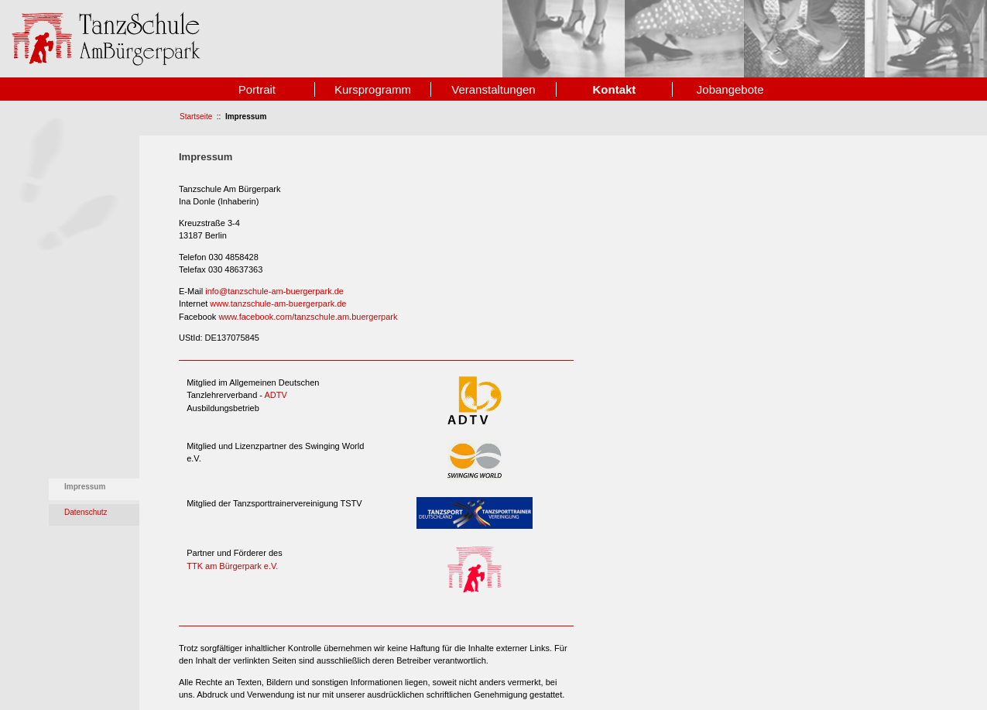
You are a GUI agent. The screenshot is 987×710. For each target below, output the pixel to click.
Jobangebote (730, 89)
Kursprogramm (372, 89)
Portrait (257, 89)
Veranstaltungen (493, 89)
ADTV (275, 395)
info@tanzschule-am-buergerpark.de (274, 291)
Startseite (196, 116)
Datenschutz (86, 512)
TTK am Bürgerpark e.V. (232, 566)
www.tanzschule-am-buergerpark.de (278, 303)
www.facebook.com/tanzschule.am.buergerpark (307, 316)
